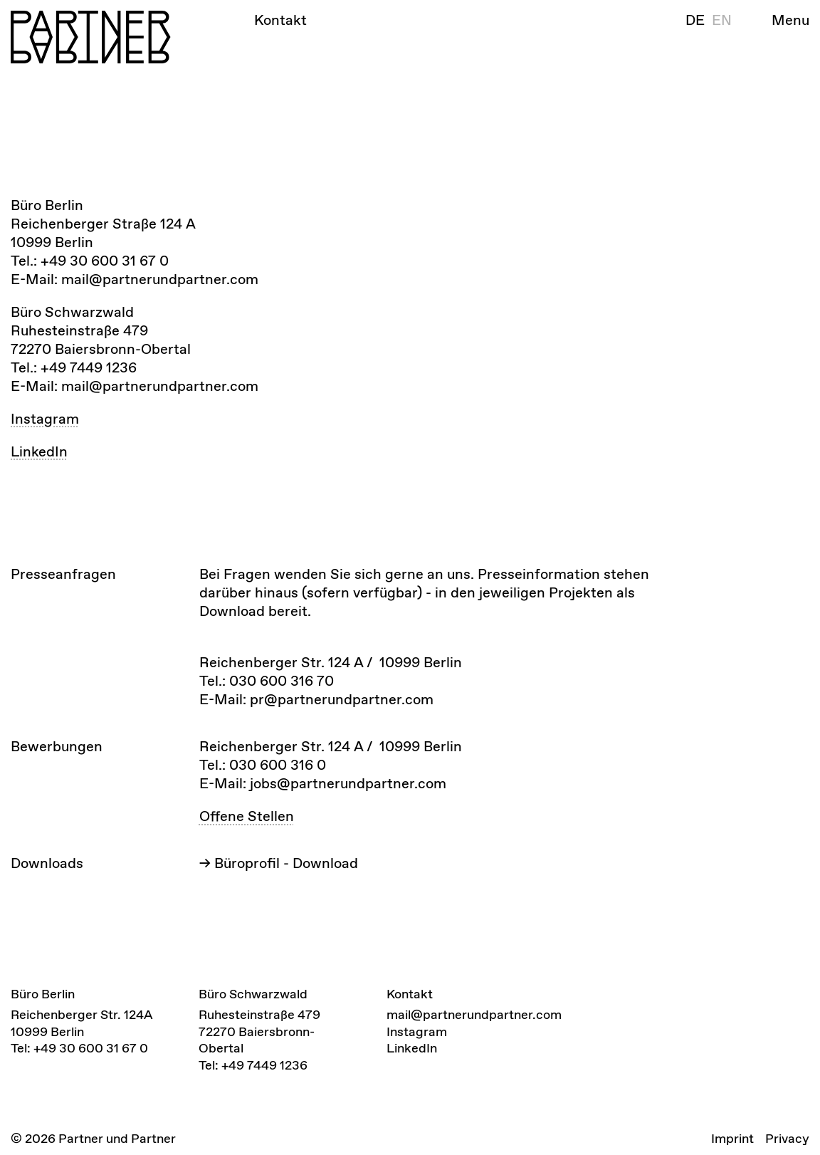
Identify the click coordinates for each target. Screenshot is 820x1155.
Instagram (45, 419)
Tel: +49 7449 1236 (253, 1065)
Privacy (787, 1138)
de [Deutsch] (695, 20)
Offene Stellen (246, 816)
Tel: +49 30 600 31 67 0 (79, 1048)
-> (278, 863)
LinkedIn (39, 451)
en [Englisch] (722, 20)
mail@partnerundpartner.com (474, 1014)
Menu (790, 20)
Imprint (732, 1138)
